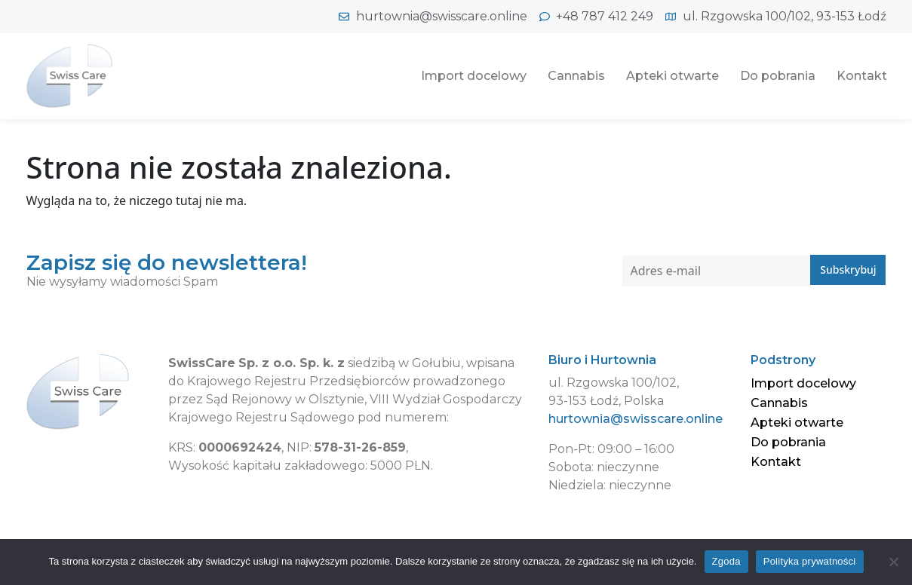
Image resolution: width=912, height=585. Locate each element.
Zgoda (726, 561)
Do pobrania (777, 76)
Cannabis (576, 76)
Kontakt (862, 76)
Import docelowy (474, 76)
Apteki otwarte (672, 76)
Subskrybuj (848, 270)
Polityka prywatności (809, 561)
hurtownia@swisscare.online (635, 419)
